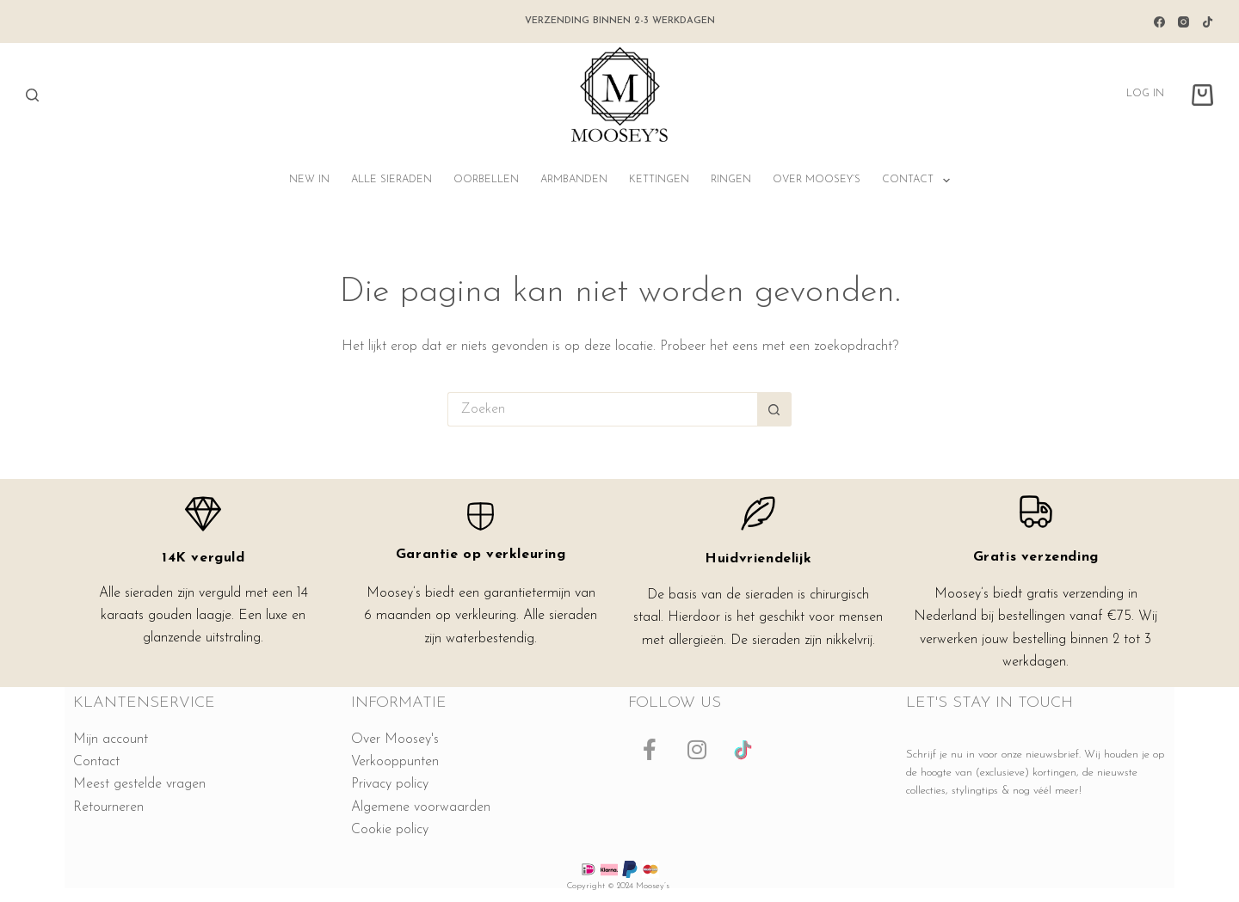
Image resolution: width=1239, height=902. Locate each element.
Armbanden (573, 180)
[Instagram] (1183, 22)
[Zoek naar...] (602, 409)
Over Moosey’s (816, 180)
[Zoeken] (32, 95)
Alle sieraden (391, 180)
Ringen (731, 180)
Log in (1145, 94)
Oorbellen (486, 180)
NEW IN (309, 180)
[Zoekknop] (774, 409)
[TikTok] (1207, 22)
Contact (919, 180)
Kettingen (659, 180)
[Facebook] (1159, 22)
